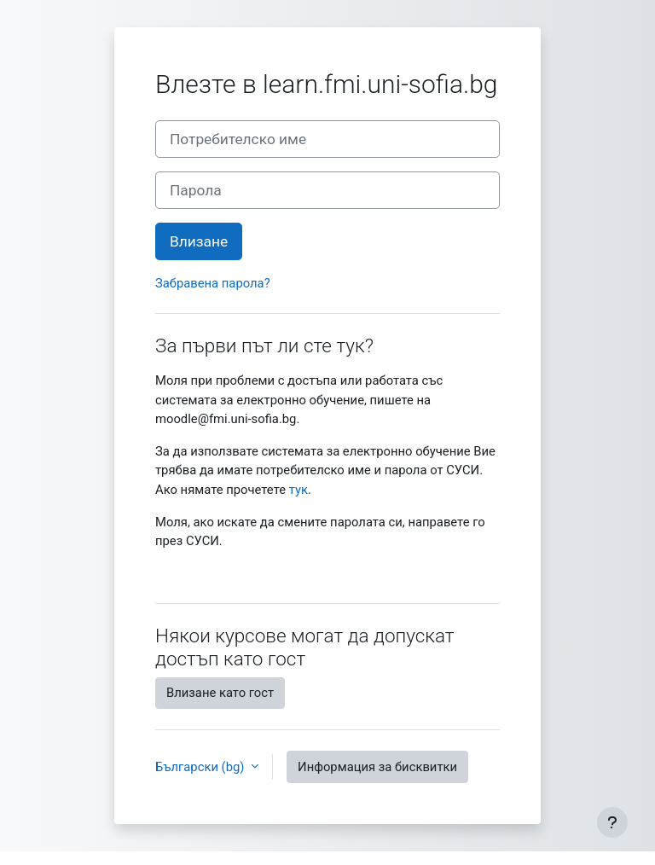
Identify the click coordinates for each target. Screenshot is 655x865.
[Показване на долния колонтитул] (612, 822)
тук (298, 489)
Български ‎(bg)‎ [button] (201, 767)
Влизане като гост (220, 692)
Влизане (199, 241)
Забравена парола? (212, 283)
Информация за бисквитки (377, 767)
